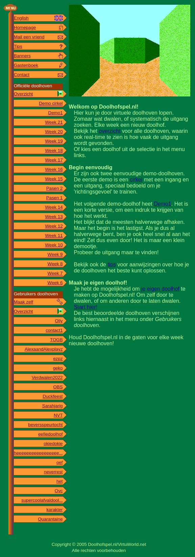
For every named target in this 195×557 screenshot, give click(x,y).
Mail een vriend (29, 36)
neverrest (53, 471)
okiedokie (53, 443)
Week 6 (55, 282)
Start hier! (85, 307)
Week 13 (54, 216)
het (59, 481)
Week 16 (54, 169)
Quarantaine (50, 519)
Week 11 (54, 235)
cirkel (136, 179)
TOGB (56, 339)
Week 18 (54, 150)
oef (59, 462)
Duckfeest (53, 396)
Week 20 (54, 131)
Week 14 (54, 207)
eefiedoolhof (50, 434)
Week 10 (54, 244)
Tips (18, 46)
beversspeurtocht (45, 424)
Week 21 (54, 122)
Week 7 (55, 273)
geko (58, 368)
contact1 (54, 330)
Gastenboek (26, 65)
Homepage (25, 27)
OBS (58, 386)
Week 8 (55, 263)
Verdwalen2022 (47, 377)
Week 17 (54, 160)
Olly (59, 320)
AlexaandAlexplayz (44, 349)
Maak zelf (23, 301)
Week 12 (54, 226)
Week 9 (55, 254)
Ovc (59, 490)
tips (111, 264)
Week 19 (54, 141)
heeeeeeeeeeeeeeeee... (38, 453)
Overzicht (23, 93)
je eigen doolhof (160, 289)
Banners (22, 55)
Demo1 (55, 112)
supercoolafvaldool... (42, 500)
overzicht (109, 131)
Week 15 (54, 178)
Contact (21, 74)
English (21, 18)
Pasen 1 (54, 197)
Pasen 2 (54, 188)
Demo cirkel (51, 103)
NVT (58, 415)
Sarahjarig (52, 405)
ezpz (58, 358)
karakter (54, 509)
